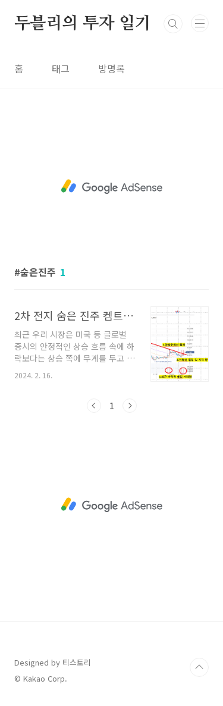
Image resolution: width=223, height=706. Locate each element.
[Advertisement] (111, 186)
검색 (173, 24)
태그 (61, 68)
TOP (199, 667)
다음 (130, 406)
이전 (94, 406)
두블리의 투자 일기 (82, 23)
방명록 (111, 68)
